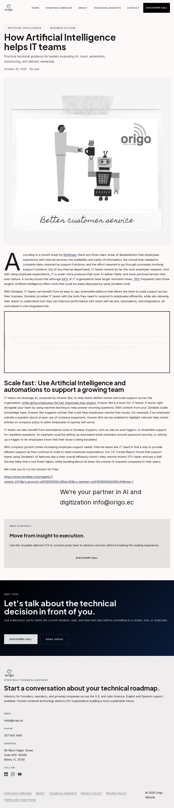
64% (65, 279)
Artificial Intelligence (24, 28)
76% (137, 279)
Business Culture (62, 28)
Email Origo (54, 639)
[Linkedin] (6, 774)
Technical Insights (107, 7)
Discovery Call (156, 7)
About (83, 7)
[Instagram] (13, 774)
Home (35, 7)
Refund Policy (116, 793)
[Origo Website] (8, 7)
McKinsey (69, 254)
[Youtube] (20, 774)
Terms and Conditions (20, 800)
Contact (133, 7)
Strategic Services (59, 7)
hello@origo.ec (13, 720)
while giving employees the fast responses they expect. (59, 403)
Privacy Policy (91, 793)
